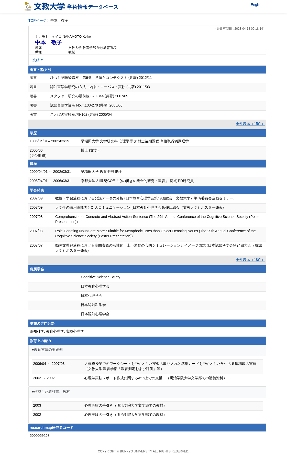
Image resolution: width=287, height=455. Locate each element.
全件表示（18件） (250, 260)
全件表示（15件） (250, 124)
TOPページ (37, 20)
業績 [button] (36, 60)
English (256, 5)
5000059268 (40, 435)
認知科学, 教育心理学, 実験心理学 (57, 331)
